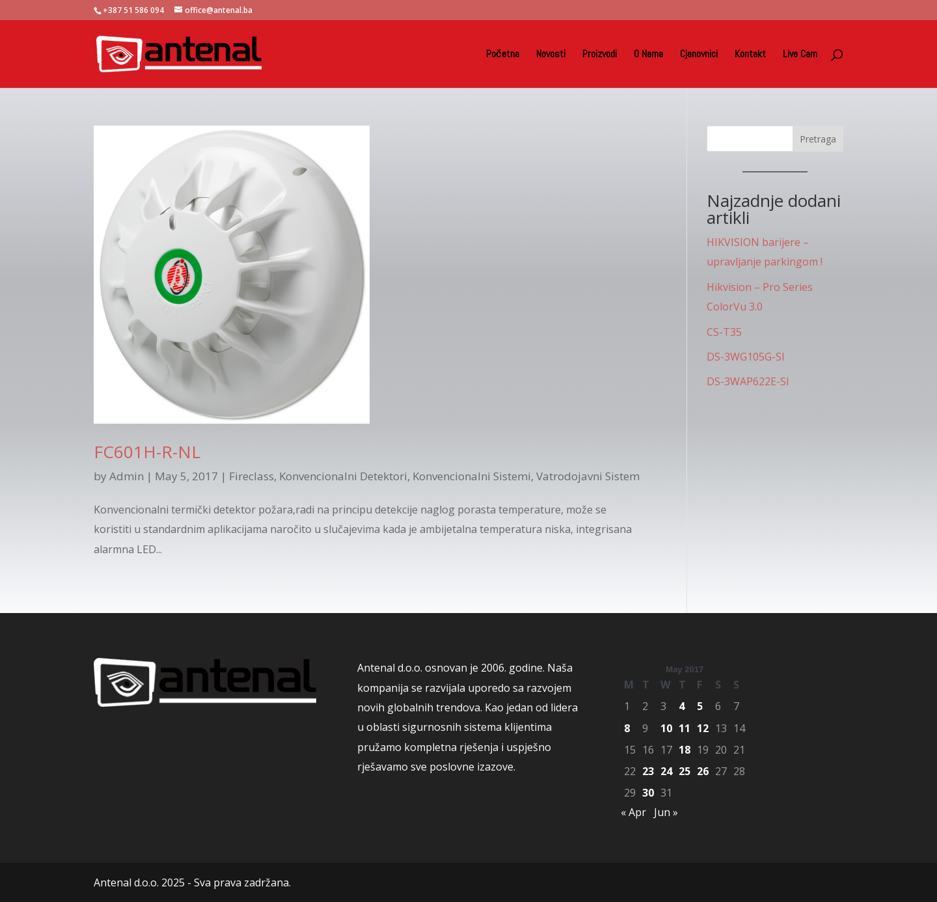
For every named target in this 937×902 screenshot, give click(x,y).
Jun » (666, 812)
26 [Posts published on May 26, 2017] (703, 771)
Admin (126, 476)
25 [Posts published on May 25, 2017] (684, 771)
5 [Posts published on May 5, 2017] (700, 706)
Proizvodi (599, 55)
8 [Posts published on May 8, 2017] (627, 728)
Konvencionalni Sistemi (472, 476)
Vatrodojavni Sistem (588, 476)
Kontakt (750, 55)
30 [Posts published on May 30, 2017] (648, 793)
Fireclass (251, 476)
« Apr (633, 812)
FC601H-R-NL (147, 451)
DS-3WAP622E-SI (748, 381)
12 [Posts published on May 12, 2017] (703, 728)
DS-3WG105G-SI (746, 356)
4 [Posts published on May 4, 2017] (682, 706)
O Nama (648, 55)
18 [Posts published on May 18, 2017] (684, 750)
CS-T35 (724, 332)
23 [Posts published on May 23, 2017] (648, 771)
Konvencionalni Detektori (343, 476)
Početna (502, 55)
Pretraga (818, 139)
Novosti (550, 55)
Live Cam (800, 55)
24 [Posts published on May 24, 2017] (666, 771)
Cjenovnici (699, 55)
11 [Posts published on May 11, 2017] (684, 728)
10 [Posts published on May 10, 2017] (666, 728)
